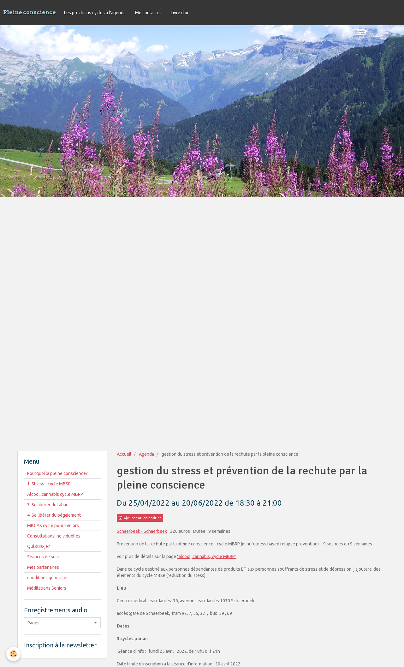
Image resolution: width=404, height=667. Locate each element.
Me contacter (148, 12)
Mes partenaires (43, 567)
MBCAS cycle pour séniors (53, 525)
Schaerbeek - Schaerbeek (142, 531)
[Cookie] (13, 654)
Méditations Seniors (46, 588)
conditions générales (47, 577)
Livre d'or (180, 12)
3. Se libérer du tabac (47, 504)
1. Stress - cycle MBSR (49, 483)
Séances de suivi (43, 556)
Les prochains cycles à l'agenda (95, 12)
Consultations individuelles (53, 535)
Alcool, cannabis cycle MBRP (55, 494)
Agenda (146, 454)
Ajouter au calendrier (140, 518)
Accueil (124, 454)
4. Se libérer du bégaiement (54, 515)
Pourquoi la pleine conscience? (57, 473)
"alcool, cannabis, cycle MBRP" (206, 556)
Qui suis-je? (38, 546)
